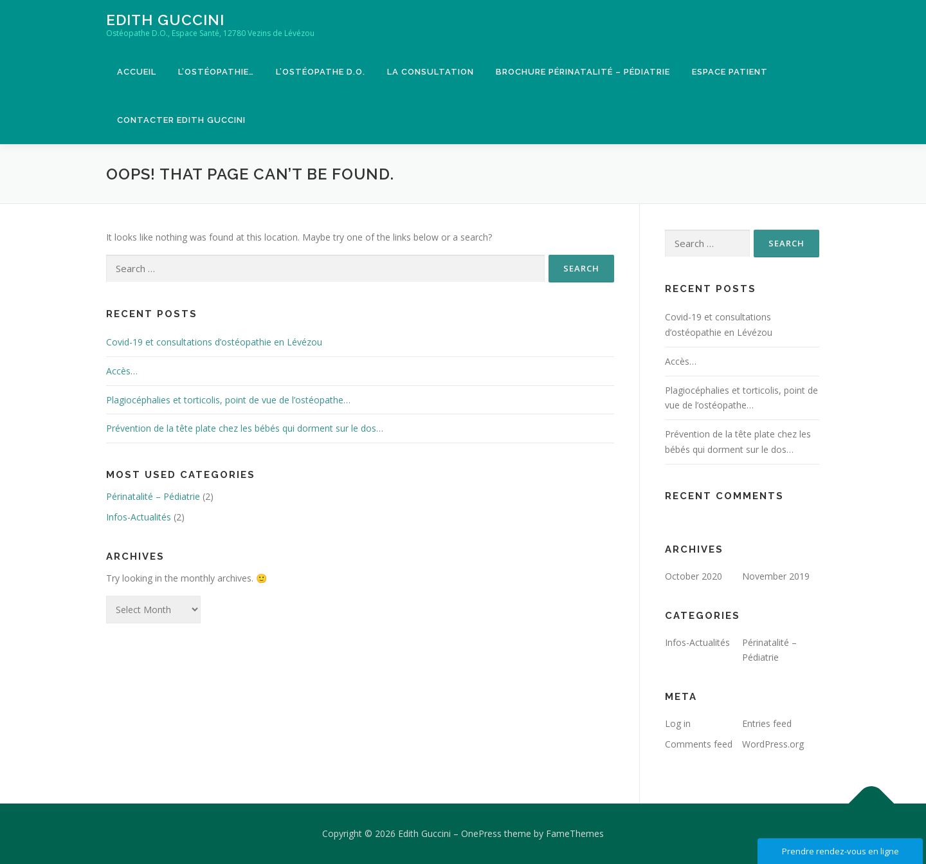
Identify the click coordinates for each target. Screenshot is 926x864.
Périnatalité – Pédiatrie (153, 496)
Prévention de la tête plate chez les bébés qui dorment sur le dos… (244, 428)
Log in (678, 723)
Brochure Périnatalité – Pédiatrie (583, 72)
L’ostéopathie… (216, 72)
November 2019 (776, 576)
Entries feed (767, 723)
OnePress (481, 833)
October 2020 (693, 576)
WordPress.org (773, 744)
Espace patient (730, 72)
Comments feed (698, 744)
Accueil (136, 72)
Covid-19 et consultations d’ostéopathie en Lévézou (214, 342)
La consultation (430, 72)
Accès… (122, 371)
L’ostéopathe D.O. (320, 72)
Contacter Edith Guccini (181, 120)
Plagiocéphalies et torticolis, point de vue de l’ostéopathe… (228, 400)
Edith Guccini (165, 19)
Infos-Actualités (138, 517)
